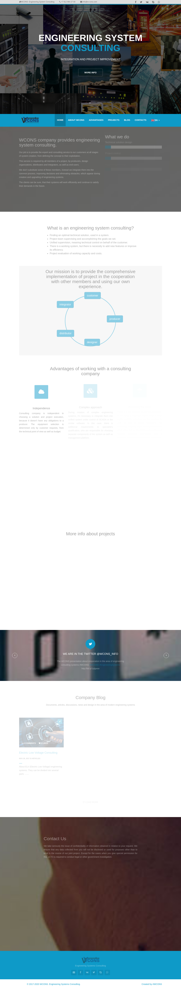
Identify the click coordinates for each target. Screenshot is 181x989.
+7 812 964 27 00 (67, 2)
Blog (127, 120)
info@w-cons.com (88, 2)
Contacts (140, 120)
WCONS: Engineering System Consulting (36, 2)
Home (60, 120)
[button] (14, 655)
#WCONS (157, 984)
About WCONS (76, 120)
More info (90, 74)
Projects (113, 120)
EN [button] (155, 120)
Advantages (96, 120)
